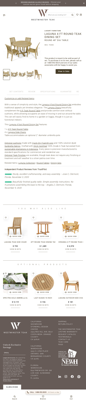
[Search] (72, 15)
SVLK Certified (40, 146)
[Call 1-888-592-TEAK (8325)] (43, 392)
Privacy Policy (7, 380)
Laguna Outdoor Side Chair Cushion (70, 298)
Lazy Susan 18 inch (43, 298)
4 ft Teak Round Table (30, 110)
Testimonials (64, 337)
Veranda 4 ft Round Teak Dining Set (70, 242)
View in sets (15, 249)
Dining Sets (56, 163)
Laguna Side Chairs (17, 132)
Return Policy (65, 324)
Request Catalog (67, 334)
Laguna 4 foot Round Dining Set (56, 104)
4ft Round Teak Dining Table (43, 242)
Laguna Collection (26, 163)
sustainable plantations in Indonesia (21, 149)
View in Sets (63, 71)
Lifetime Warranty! (67, 332)
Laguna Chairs (54, 107)
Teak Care (63, 342)
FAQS (60, 344)
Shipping (62, 322)
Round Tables (43, 163)
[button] (16, 3)
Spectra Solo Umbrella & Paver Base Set (15, 298)
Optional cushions (13, 143)
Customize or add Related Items (19, 98)
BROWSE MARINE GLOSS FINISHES (35, 2)
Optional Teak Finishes (15, 155)
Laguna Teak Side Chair (15, 242)
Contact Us (64, 339)
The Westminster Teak (69, 329)
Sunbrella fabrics (12, 146)
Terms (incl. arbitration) (10, 379)
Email (6, 353)
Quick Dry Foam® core (42, 143)
